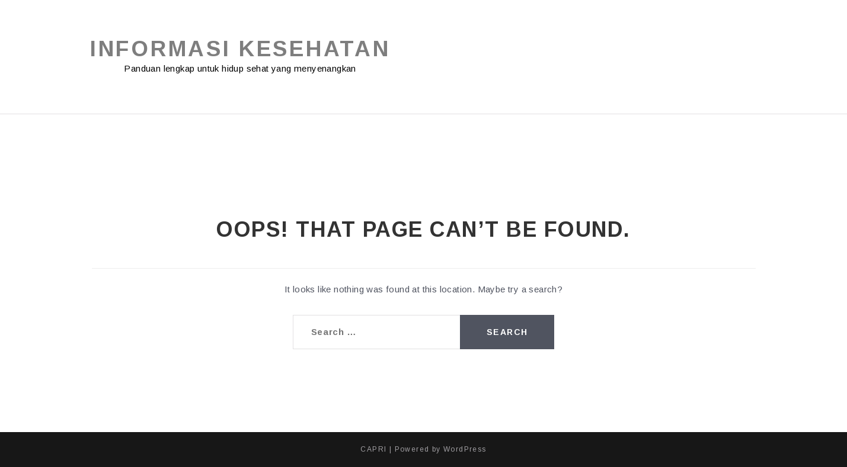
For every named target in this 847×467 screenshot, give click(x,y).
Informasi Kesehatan (240, 49)
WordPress (465, 449)
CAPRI (373, 449)
